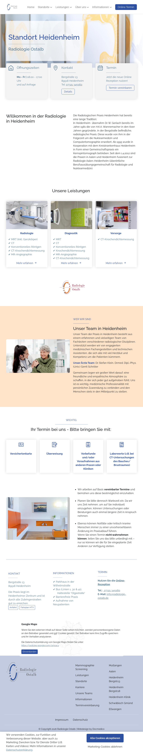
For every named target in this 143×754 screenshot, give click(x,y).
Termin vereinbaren (120, 96)
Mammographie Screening (84, 675)
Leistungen (82, 683)
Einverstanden (29, 660)
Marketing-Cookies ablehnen (105, 746)
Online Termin (126, 4)
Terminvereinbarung (87, 713)
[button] (54, 14)
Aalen (112, 679)
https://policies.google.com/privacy (40, 653)
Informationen (83, 707)
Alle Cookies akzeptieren (105, 738)
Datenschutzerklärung (19, 749)
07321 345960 (74, 92)
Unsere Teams (83, 701)
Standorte (81, 689)
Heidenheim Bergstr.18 (116, 697)
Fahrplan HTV (27, 615)
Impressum (61, 728)
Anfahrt (13, 615)
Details (68, 99)
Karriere (80, 695)
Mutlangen (115, 673)
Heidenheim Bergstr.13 (116, 687)
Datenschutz (80, 728)
